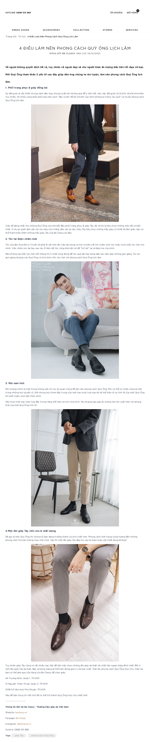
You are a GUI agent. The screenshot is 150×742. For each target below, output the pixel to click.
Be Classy (21, 718)
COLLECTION (81, 29)
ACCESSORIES (51, 29)
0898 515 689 (23, 12)
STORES (107, 29)
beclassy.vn (21, 712)
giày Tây (19, 735)
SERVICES (132, 29)
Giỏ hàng (133, 12)
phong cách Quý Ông (42, 735)
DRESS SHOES (20, 29)
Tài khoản (116, 12)
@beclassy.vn (24, 723)
